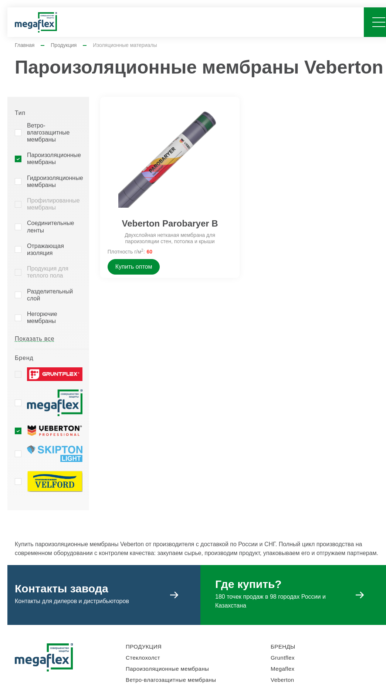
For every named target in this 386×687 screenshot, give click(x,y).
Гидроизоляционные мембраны (55, 181)
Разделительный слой (50, 295)
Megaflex (282, 669)
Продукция (64, 45)
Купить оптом (133, 266)
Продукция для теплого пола (47, 272)
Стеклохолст (143, 657)
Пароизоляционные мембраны (54, 158)
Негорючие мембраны (42, 317)
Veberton (282, 680)
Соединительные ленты (50, 226)
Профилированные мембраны (53, 204)
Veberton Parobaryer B (170, 223)
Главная (24, 45)
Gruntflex (283, 657)
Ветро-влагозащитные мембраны (48, 132)
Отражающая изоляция (45, 249)
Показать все (34, 339)
